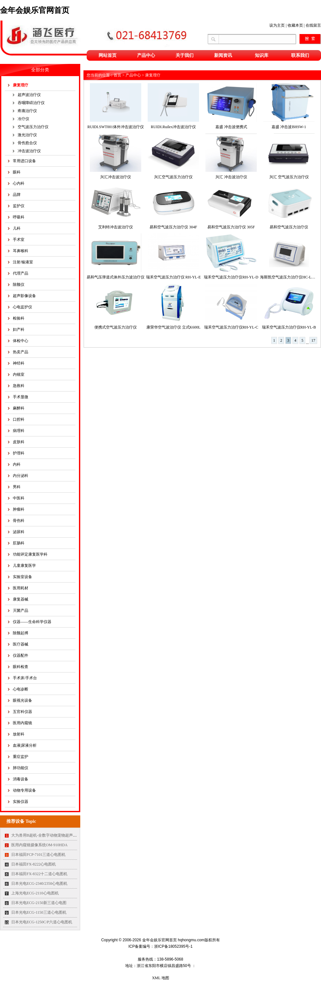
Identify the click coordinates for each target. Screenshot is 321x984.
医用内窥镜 (22, 723)
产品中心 (146, 55)
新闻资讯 (223, 55)
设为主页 (277, 25)
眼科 (17, 172)
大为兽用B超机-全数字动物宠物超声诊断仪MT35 (52, 835)
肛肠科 (18, 543)
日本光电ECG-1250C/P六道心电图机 (41, 922)
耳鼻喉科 (20, 251)
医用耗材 (20, 588)
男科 (17, 487)
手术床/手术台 (25, 678)
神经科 (18, 363)
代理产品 (20, 273)
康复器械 (20, 599)
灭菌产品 (20, 610)
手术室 (18, 239)
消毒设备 (20, 779)
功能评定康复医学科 (30, 554)
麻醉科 (18, 408)
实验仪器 (20, 801)
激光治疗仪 (27, 135)
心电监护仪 (22, 307)
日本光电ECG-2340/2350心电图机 (39, 883)
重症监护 (20, 756)
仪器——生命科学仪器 (32, 621)
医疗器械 (20, 644)
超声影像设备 (24, 296)
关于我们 (185, 55)
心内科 (18, 183)
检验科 (18, 318)
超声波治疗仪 (29, 94)
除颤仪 (18, 284)
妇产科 (18, 329)
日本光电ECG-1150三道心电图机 (38, 912)
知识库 (261, 55)
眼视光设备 (22, 700)
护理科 (18, 453)
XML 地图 (160, 978)
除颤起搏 (20, 633)
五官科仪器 (22, 711)
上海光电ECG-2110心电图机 (35, 893)
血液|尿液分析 (25, 745)
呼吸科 (18, 217)
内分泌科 (20, 475)
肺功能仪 (20, 768)
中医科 (18, 498)
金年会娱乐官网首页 (34, 10)
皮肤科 (18, 442)
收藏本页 (295, 25)
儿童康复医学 (24, 565)
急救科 (18, 385)
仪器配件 (20, 655)
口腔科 (18, 419)
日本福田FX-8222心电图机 (33, 864)
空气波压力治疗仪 (33, 127)
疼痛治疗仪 (27, 111)
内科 (17, 464)
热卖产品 (20, 352)
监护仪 (18, 206)
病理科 (18, 430)
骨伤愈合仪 (27, 143)
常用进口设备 (24, 161)
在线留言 (313, 25)
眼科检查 (20, 666)
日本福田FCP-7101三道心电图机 (38, 854)
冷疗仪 (23, 119)
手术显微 (20, 397)
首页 (117, 75)
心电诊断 (20, 689)
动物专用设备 (24, 790)
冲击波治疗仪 (29, 151)
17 (313, 340)
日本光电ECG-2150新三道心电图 (38, 903)
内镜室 (18, 374)
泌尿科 (18, 532)
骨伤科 (18, 520)
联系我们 (300, 55)
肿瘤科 (18, 509)
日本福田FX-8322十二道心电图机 (39, 874)
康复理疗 (20, 85)
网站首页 (108, 55)
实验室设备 (22, 577)
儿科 (17, 228)
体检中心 (20, 340)
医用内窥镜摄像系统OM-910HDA (39, 845)
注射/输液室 (23, 262)
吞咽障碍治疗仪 (31, 103)
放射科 (18, 734)
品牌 (17, 194)
